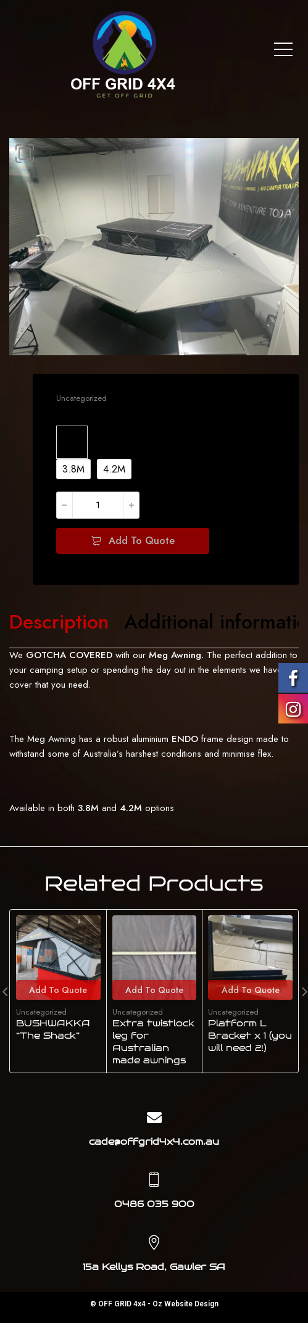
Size (72, 440)
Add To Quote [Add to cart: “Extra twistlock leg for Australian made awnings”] (154, 990)
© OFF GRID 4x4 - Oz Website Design (154, 1304)
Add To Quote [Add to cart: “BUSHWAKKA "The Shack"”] (58, 990)
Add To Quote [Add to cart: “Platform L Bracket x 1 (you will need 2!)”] (251, 990)
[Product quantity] (97, 505)
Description (59, 622)
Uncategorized (81, 398)
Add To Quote (142, 541)
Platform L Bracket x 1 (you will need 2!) (250, 1035)
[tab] (59, 622)
